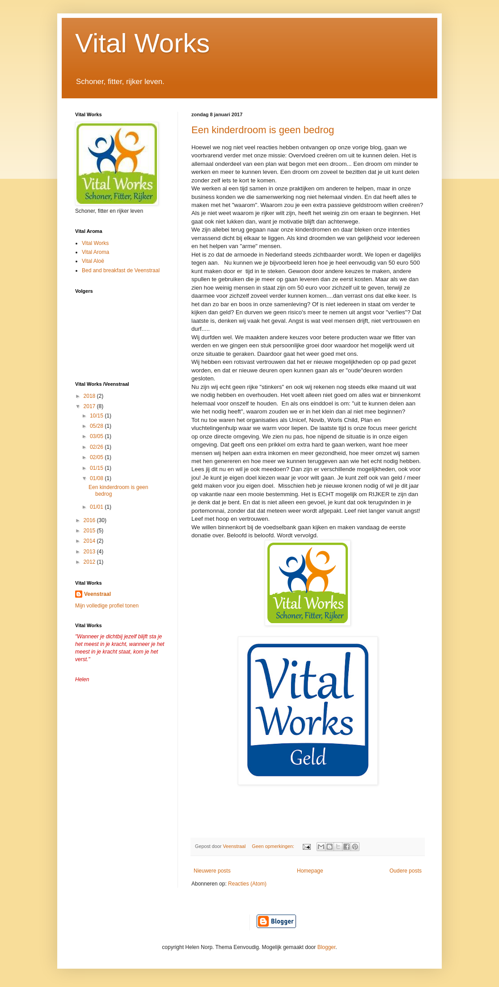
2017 (90, 406)
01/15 (97, 468)
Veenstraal (97, 594)
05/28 (97, 426)
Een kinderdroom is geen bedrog (262, 129)
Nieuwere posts (212, 871)
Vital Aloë (93, 261)
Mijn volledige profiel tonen (107, 606)
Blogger (326, 947)
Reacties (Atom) (247, 884)
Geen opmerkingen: (274, 846)
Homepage (310, 871)
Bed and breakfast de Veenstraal (121, 270)
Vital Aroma (95, 252)
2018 (90, 396)
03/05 (97, 436)
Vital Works (142, 43)
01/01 (97, 507)
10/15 (97, 416)
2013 (90, 551)
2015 (90, 530)
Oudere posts (405, 871)
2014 (90, 541)
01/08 (97, 478)
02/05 (97, 457)
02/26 (97, 447)
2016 (90, 520)
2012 (90, 562)
